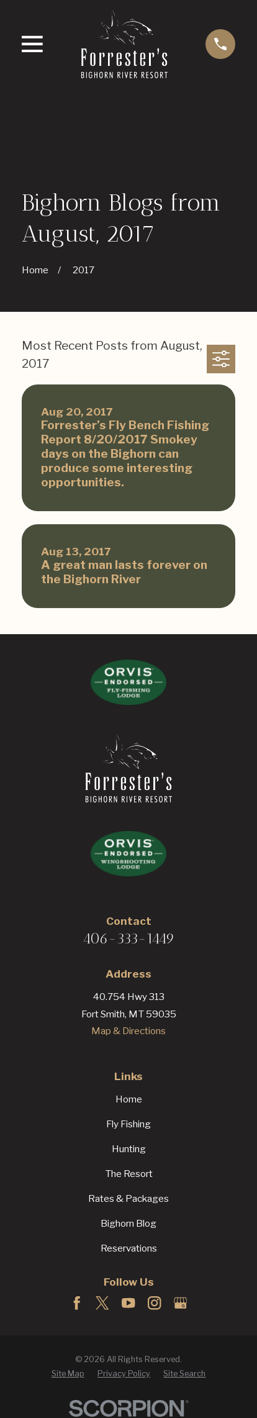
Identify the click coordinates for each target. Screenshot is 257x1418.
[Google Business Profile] (180, 1302)
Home (128, 1099)
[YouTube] (128, 1302)
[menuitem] (68, 1374)
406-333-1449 (128, 938)
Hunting (129, 1149)
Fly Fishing (128, 1124)
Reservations (129, 1248)
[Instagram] (154, 1302)
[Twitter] (102, 1302)
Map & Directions (128, 1031)
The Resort (129, 1173)
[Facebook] (76, 1302)
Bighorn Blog (128, 1223)
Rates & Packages (128, 1198)
